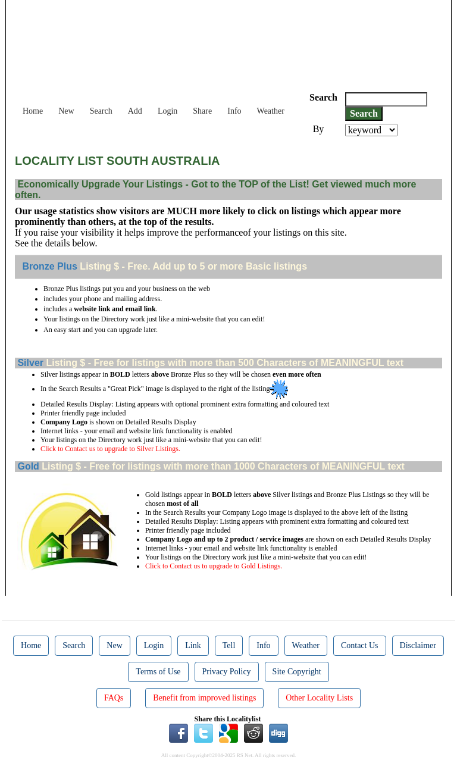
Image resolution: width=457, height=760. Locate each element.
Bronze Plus (48, 266)
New (66, 111)
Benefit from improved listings (204, 697)
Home (33, 111)
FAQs (113, 697)
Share (202, 111)
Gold (27, 466)
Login (167, 111)
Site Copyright (297, 671)
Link (193, 645)
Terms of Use (158, 671)
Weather (270, 111)
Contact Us (359, 645)
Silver (29, 363)
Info (234, 111)
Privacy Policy (226, 671)
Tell (229, 645)
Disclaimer (418, 645)
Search (101, 111)
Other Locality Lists (319, 697)
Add (135, 111)
